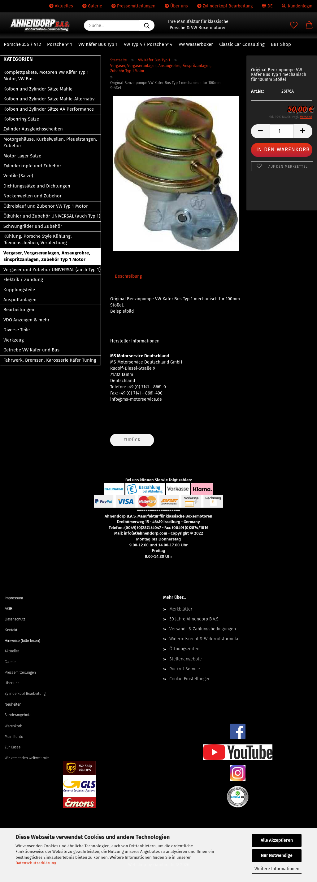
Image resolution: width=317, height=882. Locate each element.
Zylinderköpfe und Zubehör (32, 166)
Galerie (92, 6)
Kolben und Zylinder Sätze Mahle (37, 89)
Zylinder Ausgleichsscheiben (33, 129)
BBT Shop (281, 44)
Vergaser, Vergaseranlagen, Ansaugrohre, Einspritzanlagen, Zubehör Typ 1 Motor (46, 256)
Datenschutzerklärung (35, 863)
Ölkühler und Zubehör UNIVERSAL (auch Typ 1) (51, 216)
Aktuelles (61, 6)
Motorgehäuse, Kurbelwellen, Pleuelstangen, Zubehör (50, 142)
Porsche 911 (59, 44)
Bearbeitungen (18, 309)
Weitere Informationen (276, 868)
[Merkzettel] (294, 25)
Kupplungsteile (19, 290)
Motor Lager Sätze (22, 156)
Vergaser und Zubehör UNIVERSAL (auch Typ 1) (52, 269)
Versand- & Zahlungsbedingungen (202, 629)
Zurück (132, 440)
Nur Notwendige (277, 855)
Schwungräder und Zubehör (32, 226)
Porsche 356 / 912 (22, 44)
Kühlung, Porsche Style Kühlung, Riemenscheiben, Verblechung (37, 239)
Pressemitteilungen (133, 6)
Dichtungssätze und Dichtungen (36, 186)
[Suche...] (146, 25)
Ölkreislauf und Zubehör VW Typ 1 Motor (45, 206)
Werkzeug (13, 340)
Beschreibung (128, 276)
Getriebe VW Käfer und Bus (31, 350)
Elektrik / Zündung (23, 279)
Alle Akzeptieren (277, 840)
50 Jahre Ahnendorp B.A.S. (194, 619)
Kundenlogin (297, 6)
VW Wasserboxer (196, 44)
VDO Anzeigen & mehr (26, 320)
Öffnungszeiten (184, 648)
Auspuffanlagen (20, 299)
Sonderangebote (18, 715)
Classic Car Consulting (242, 44)
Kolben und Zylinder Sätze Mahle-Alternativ (48, 99)
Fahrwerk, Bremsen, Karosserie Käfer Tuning (49, 360)
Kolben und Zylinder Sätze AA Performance (48, 109)
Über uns (176, 6)
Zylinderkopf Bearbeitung (225, 6)
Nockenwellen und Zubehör (32, 196)
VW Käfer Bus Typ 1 (98, 44)
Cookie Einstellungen (190, 678)
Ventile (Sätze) (18, 176)
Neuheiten (13, 704)
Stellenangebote (185, 659)
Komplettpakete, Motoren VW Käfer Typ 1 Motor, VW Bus (46, 75)
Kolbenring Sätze (21, 119)
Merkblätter (180, 609)
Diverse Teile (16, 330)
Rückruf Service (184, 669)
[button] (309, 25)
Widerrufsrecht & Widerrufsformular (204, 639)
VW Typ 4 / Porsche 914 (148, 44)
